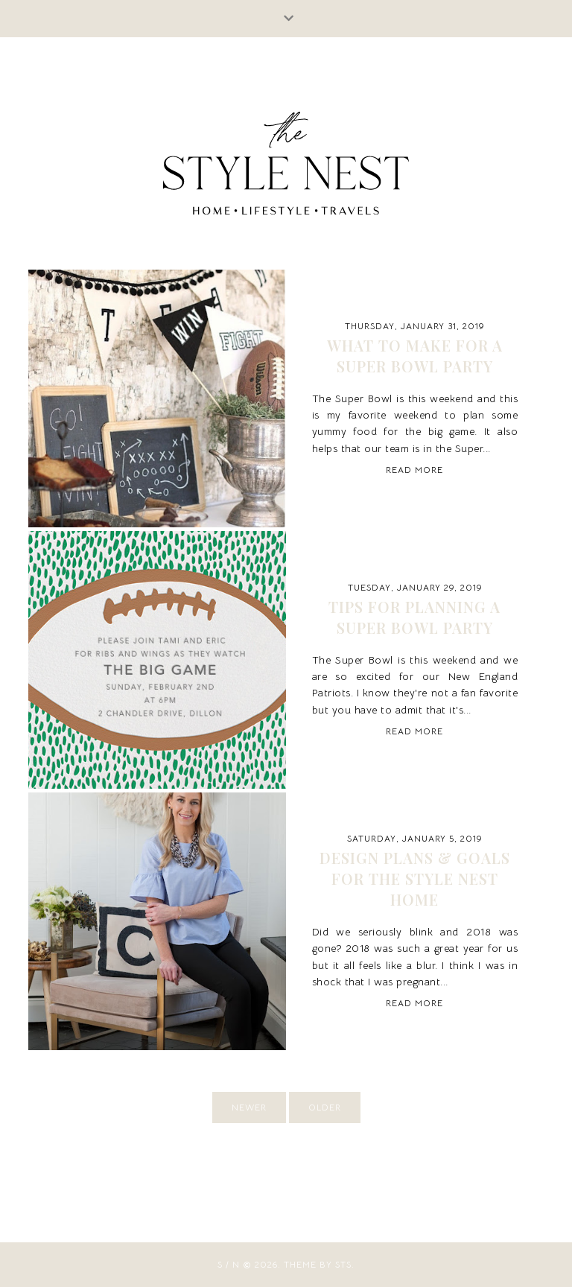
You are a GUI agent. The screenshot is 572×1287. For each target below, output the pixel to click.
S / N (228, 1264)
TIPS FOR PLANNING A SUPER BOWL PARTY (414, 617)
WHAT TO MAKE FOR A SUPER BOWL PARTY (415, 355)
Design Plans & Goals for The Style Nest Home (415, 878)
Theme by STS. (319, 1264)
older (324, 1107)
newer (249, 1107)
